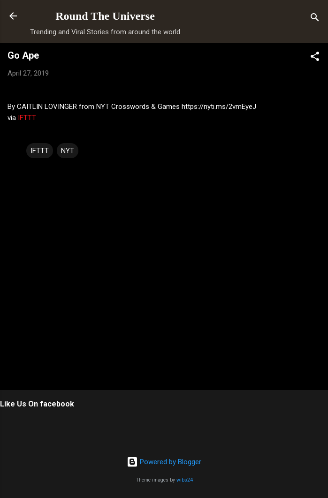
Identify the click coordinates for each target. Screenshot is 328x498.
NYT (67, 150)
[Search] (314, 19)
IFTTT (27, 118)
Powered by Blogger (164, 462)
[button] (314, 58)
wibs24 (184, 480)
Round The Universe (105, 16)
